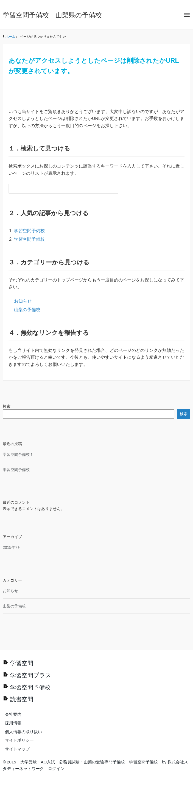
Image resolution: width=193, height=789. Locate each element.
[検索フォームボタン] (113, 188)
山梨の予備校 (27, 309)
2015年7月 (12, 547)
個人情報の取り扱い (23, 731)
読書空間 (21, 699)
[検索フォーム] (58, 188)
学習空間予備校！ (31, 239)
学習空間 (21, 663)
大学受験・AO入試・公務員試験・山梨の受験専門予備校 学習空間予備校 (89, 762)
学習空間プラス (30, 675)
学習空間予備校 (29, 230)
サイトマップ (17, 749)
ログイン (56, 768)
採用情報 (13, 722)
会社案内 (13, 714)
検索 (6, 406)
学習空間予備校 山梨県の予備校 (52, 15)
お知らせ (23, 301)
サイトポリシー (19, 740)
